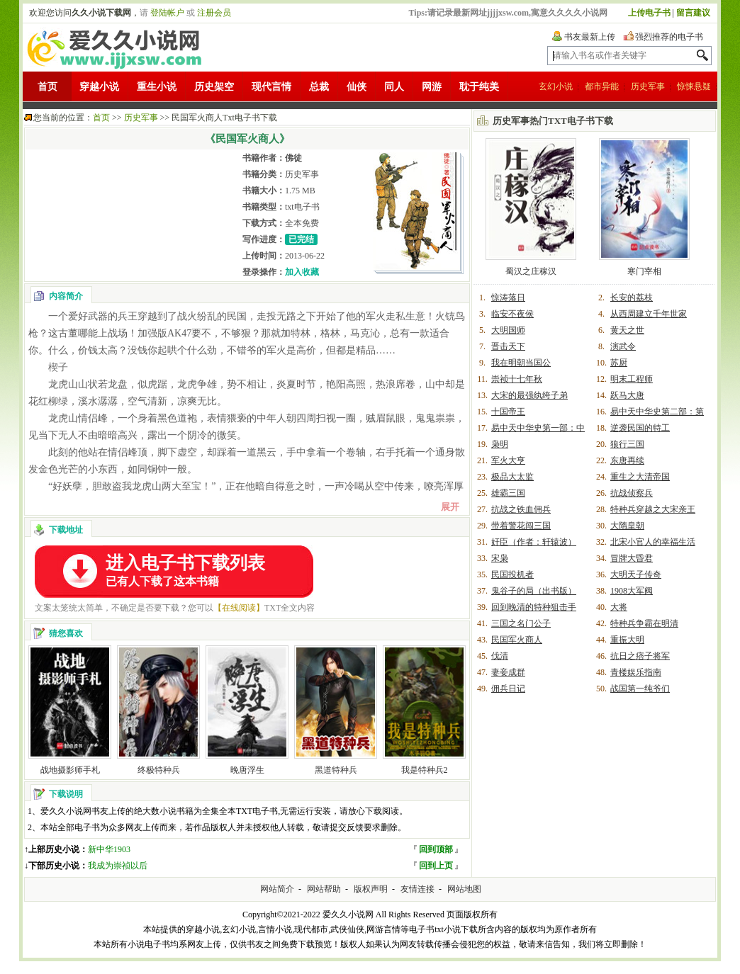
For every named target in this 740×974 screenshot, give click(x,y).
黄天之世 (627, 330)
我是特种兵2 (424, 770)
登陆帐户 (167, 13)
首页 (47, 86)
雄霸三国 (508, 493)
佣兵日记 (508, 688)
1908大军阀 (631, 591)
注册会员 (214, 13)
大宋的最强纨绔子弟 (529, 395)
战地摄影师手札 (70, 770)
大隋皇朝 (627, 526)
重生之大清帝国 (640, 477)
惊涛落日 (508, 297)
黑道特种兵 (336, 770)
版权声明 (371, 889)
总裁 (319, 86)
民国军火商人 (516, 640)
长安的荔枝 (631, 297)
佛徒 (293, 158)
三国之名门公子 (521, 623)
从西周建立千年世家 (648, 314)
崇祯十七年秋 (516, 379)
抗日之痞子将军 (640, 656)
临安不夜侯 (512, 314)
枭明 (499, 444)
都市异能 (602, 86)
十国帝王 (508, 412)
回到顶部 (436, 849)
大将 (618, 607)
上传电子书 (649, 13)
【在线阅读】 (238, 608)
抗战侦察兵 (631, 493)
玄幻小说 (556, 86)
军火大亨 (508, 460)
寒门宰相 (644, 271)
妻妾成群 (508, 672)
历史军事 (648, 86)
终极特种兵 (159, 770)
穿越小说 (99, 86)
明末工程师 (631, 379)
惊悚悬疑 (694, 86)
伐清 (499, 656)
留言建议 (693, 13)
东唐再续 (627, 460)
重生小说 (156, 86)
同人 (394, 86)
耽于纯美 (479, 86)
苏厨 (618, 363)
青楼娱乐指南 (635, 672)
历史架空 (214, 86)
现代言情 (271, 86)
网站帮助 (324, 889)
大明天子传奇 (635, 574)
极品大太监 (512, 477)
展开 (450, 507)
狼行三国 (627, 444)
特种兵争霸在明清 (644, 623)
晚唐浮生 (247, 770)
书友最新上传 (589, 37)
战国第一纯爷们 (640, 688)
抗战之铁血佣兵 (521, 509)
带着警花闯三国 (521, 526)
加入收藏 (302, 272)
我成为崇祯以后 (117, 866)
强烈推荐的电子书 (669, 37)
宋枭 (499, 558)
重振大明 (627, 640)
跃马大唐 (627, 395)
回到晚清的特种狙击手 (533, 607)
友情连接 (417, 889)
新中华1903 (109, 849)
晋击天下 (508, 346)
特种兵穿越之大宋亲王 (652, 509)
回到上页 (436, 866)
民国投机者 (512, 574)
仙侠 (356, 86)
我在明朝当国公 (521, 363)
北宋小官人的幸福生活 (652, 542)
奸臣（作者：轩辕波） (533, 542)
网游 (432, 86)
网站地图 (464, 889)
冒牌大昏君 (631, 558)
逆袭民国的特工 (640, 428)
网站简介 (277, 889)
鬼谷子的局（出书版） (533, 591)
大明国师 (508, 330)
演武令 (623, 346)
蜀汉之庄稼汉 (530, 271)
